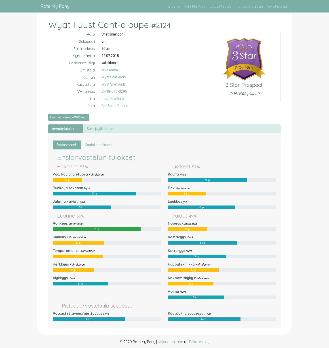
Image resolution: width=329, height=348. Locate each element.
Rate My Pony (55, 6)
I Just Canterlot (113, 98)
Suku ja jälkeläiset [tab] (100, 129)
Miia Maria (109, 70)
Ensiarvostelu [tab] (67, 145)
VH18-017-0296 (114, 91)
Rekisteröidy (276, 6)
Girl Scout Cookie (114, 106)
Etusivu (174, 6)
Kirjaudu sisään (250, 6)
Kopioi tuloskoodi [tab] (98, 145)
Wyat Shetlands (113, 77)
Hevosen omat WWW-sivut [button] (68, 117)
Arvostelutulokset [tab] (66, 129)
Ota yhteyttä (220, 6)
